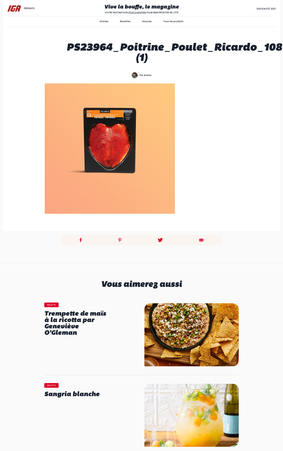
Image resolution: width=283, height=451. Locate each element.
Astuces (147, 21)
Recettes (125, 21)
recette (51, 304)
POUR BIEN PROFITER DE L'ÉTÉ (162, 12)
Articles (104, 21)
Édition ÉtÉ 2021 (266, 8)
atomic (147, 75)
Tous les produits (173, 21)
